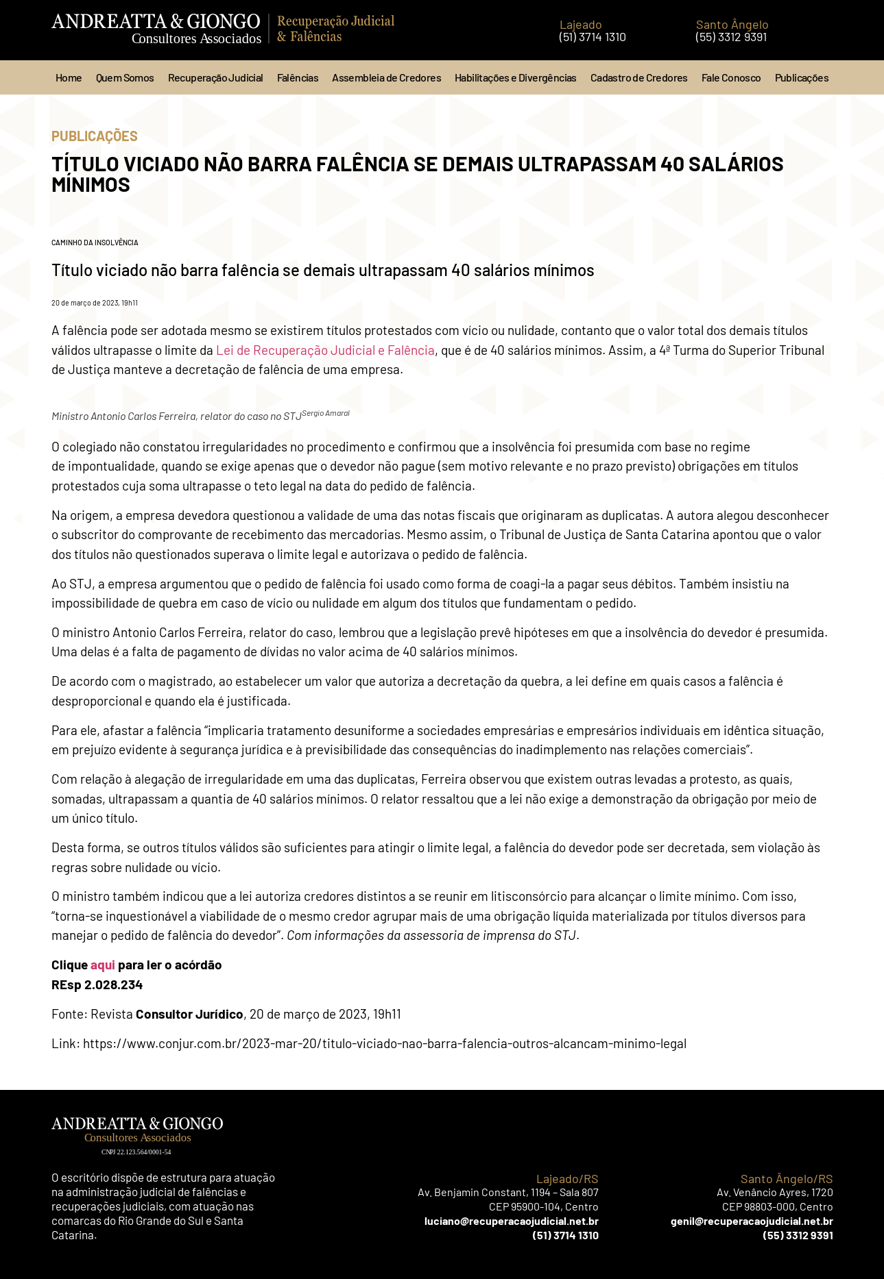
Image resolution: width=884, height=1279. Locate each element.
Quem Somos (125, 77)
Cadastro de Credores (639, 77)
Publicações (801, 77)
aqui (103, 964)
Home (69, 77)
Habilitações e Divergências (516, 77)
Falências (298, 77)
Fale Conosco (731, 77)
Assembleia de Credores (386, 77)
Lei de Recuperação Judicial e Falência (324, 350)
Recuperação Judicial (215, 77)
